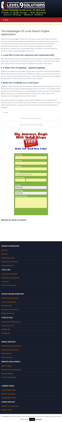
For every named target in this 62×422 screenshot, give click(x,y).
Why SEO (4, 254)
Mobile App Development (10, 350)
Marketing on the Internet (10, 309)
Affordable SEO (6, 306)
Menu (5, 20)
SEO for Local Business (9, 285)
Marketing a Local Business (10, 278)
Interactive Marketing (8, 302)
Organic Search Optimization (11, 322)
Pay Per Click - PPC (7, 326)
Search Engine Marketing (9, 298)
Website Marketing (7, 313)
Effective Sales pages (8, 394)
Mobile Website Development (11, 346)
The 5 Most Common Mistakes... (31, 118)
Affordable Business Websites (11, 370)
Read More (38, 419)
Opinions (6, 112)
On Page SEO (5, 333)
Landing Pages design (8, 390)
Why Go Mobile (6, 354)
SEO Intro (4, 250)
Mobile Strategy (6, 357)
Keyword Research (7, 265)
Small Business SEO (8, 258)
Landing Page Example (8, 398)
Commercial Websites (8, 377)
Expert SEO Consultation (9, 262)
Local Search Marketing (9, 274)
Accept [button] (32, 419)
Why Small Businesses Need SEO (31, 125)
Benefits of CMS (6, 410)
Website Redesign (7, 373)
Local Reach (5, 282)
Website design (6, 366)
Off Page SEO (5, 329)
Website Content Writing (9, 406)
